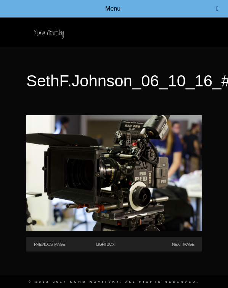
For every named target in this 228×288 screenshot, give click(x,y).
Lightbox (105, 244)
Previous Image (49, 244)
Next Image (183, 244)
